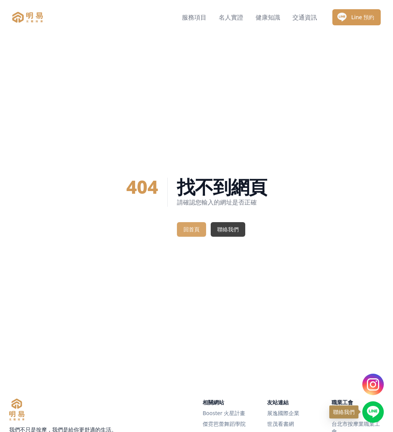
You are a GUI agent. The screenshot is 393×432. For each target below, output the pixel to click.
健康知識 (268, 17)
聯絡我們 (228, 229)
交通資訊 (304, 17)
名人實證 (231, 17)
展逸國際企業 (283, 413)
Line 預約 (355, 17)
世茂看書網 (280, 423)
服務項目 (194, 17)
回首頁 (191, 229)
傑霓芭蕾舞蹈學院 (224, 423)
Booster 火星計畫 (224, 413)
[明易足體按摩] (17, 409)
